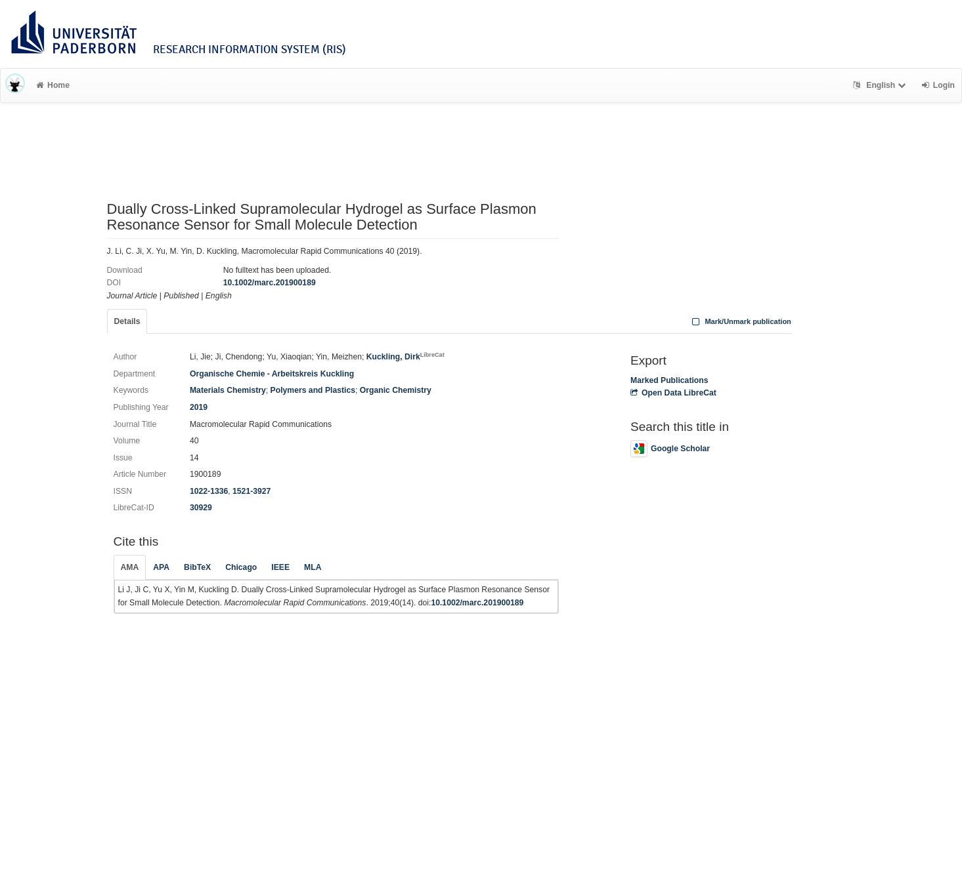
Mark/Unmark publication (740, 321)
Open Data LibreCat (673, 392)
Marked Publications (669, 380)
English (881, 85)
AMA (130, 567)
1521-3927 (251, 491)
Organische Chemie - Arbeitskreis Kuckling (272, 373)
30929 (201, 507)
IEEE (280, 567)
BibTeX (197, 567)
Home (53, 85)
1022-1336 (209, 491)
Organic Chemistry (395, 390)
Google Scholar (670, 448)
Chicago (241, 567)
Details (127, 321)
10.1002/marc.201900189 (269, 282)
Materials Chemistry (228, 390)
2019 (199, 407)
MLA (312, 567)
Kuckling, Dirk (405, 356)
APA (161, 567)
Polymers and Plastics (313, 390)
